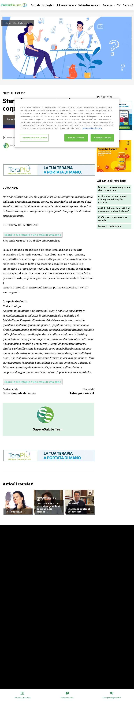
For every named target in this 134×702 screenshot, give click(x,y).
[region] (67, 123)
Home (8, 23)
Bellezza (11, 506)
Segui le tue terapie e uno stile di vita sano (33, 234)
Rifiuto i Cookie (76, 137)
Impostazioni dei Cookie (34, 137)
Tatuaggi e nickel (82, 393)
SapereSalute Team (48, 429)
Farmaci (72, 503)
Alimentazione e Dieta (46, 499)
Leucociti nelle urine (109, 226)
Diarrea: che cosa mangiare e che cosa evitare (114, 189)
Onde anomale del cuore (19, 393)
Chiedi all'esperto (21, 23)
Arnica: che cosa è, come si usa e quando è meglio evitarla (112, 199)
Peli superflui (14, 511)
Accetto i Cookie (102, 137)
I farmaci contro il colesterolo (79, 510)
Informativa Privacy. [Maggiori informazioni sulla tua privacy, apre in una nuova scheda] (92, 128)
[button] (128, 5)
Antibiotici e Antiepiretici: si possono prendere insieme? (114, 210)
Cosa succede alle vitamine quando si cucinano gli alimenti (48, 507)
